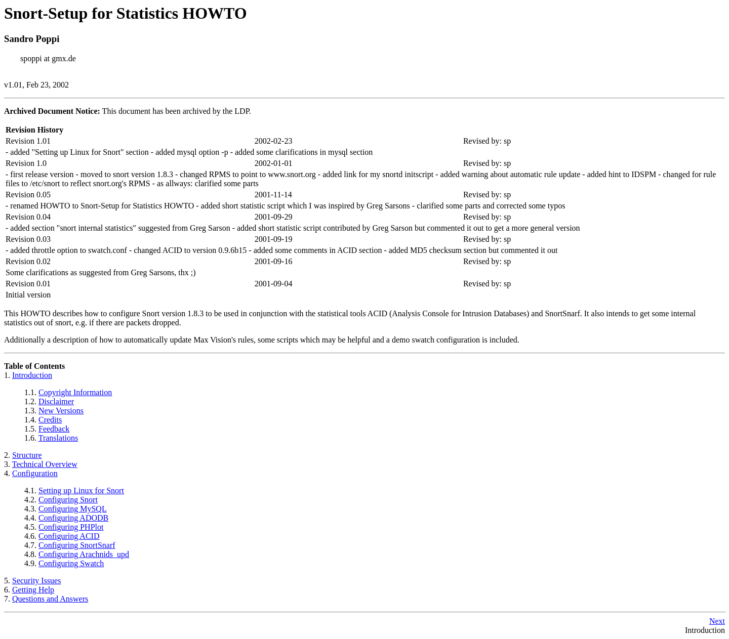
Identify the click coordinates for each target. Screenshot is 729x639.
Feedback (53, 428)
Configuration (35, 473)
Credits (50, 419)
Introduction (32, 375)
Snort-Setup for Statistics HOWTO (125, 13)
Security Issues (36, 580)
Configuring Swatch (71, 563)
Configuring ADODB (73, 518)
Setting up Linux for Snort (81, 490)
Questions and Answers (50, 598)
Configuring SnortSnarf (76, 545)
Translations (58, 438)
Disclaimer (56, 401)
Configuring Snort (68, 499)
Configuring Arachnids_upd (83, 554)
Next (717, 621)
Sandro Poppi (31, 38)
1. (8, 375)
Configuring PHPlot (70, 527)
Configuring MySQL (72, 508)
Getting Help (33, 589)
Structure (27, 455)
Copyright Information (75, 392)
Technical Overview (44, 464)
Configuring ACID (68, 536)
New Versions (61, 410)
